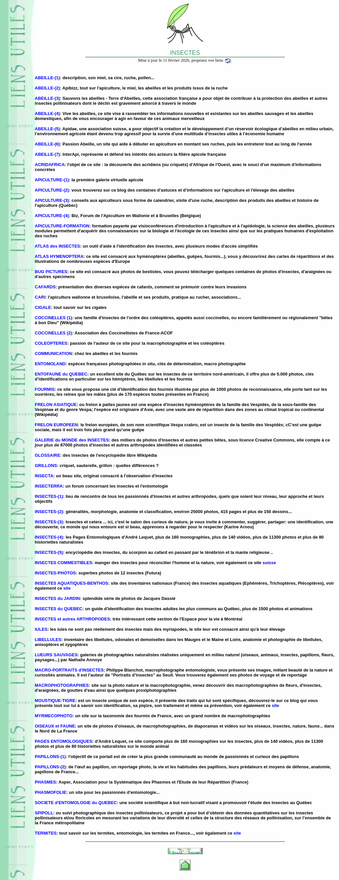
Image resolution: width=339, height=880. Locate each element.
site (67, 588)
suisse (269, 562)
